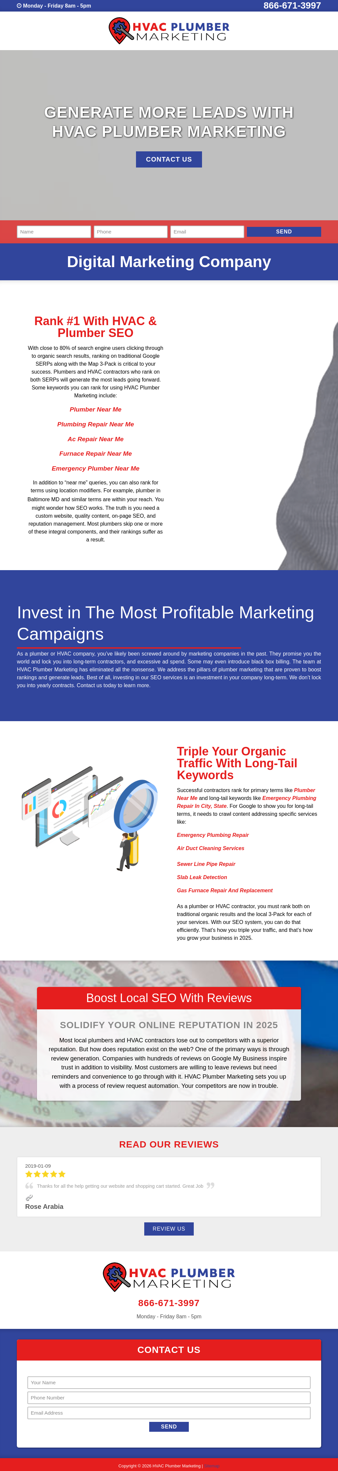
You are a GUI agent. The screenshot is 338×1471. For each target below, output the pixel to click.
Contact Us (169, 159)
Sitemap (212, 1465)
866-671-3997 (292, 5)
